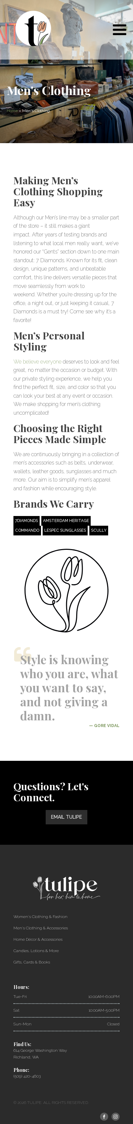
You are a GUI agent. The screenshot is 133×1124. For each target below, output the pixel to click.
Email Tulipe (66, 817)
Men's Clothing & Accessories (40, 928)
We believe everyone (37, 362)
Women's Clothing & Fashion (40, 916)
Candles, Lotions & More (36, 950)
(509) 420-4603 (27, 1076)
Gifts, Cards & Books (31, 962)
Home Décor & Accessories (37, 939)
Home (12, 110)
